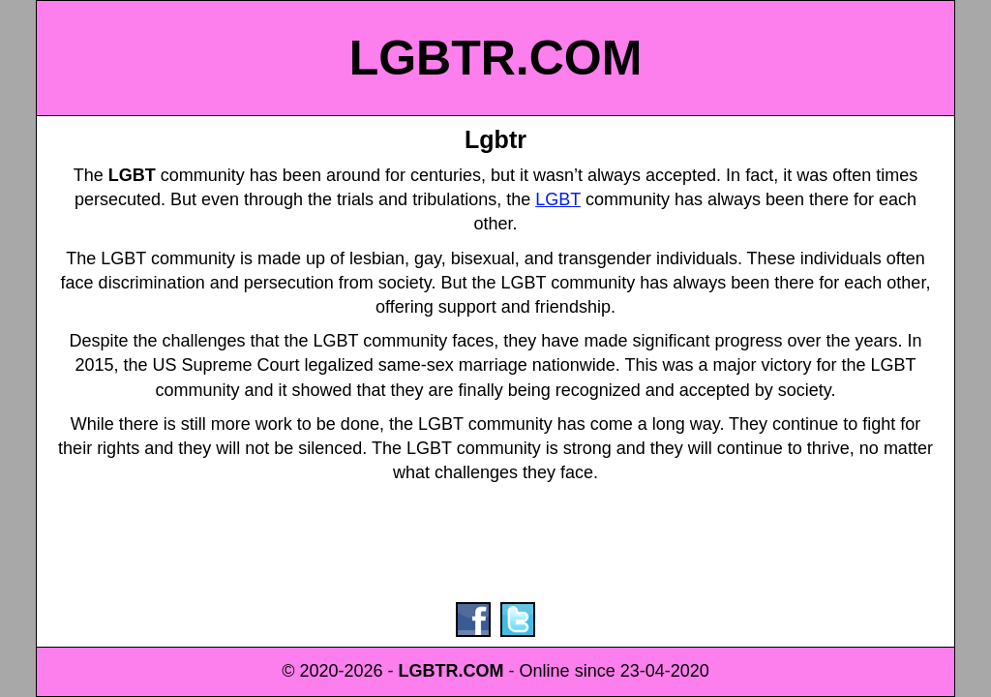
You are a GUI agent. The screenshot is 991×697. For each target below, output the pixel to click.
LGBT (558, 199)
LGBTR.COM (496, 58)
